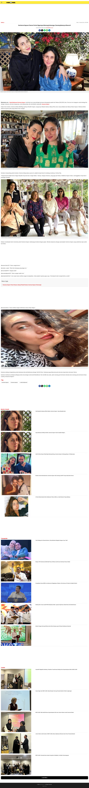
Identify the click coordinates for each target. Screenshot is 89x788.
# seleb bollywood (23, 382)
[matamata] (10, 2)
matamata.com (42, 784)
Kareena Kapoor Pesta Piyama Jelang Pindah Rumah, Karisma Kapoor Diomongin (22, 284)
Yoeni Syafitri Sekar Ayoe (41, 27)
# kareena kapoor (14, 382)
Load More (44, 777)
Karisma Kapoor (21, 102)
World (2, 22)
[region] (44, 13)
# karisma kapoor (5, 382)
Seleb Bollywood (13, 102)
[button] (1, 2)
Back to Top (44, 786)
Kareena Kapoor (45, 104)
